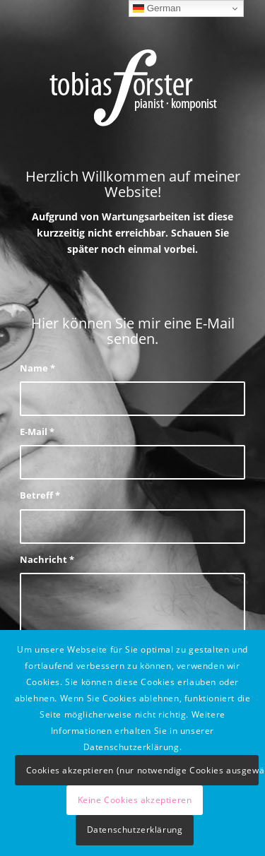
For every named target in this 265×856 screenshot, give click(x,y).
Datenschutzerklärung (135, 830)
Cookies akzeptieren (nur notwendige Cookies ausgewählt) (142, 770)
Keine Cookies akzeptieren (135, 800)
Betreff (40, 495)
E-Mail (37, 431)
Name (37, 368)
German (157, 8)
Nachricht (47, 559)
